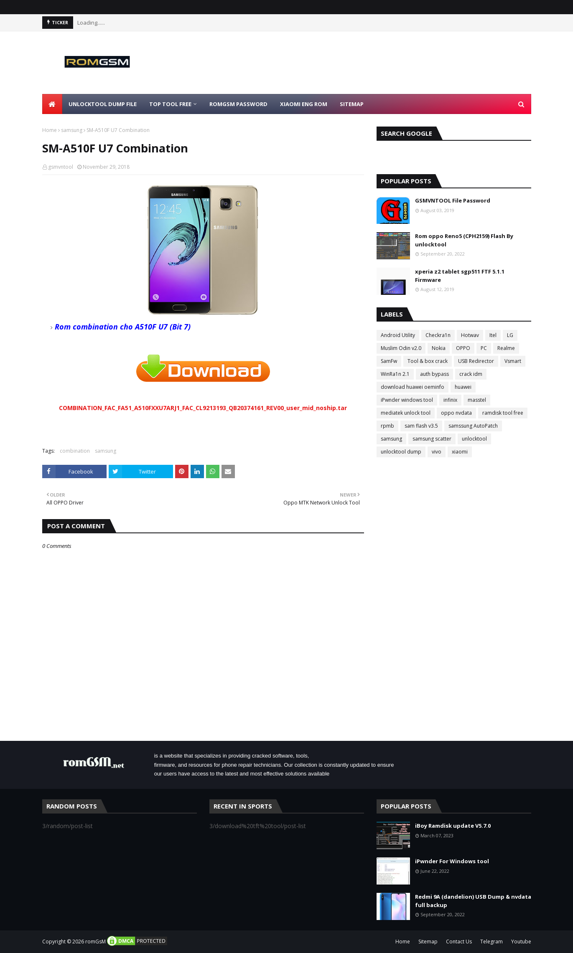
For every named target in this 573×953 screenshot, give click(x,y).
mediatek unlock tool (405, 412)
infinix (450, 399)
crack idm (470, 374)
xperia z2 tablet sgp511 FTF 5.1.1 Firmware (459, 276)
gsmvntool (60, 166)
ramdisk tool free (502, 412)
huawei (463, 386)
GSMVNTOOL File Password (452, 200)
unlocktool (474, 438)
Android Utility (398, 335)
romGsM (95, 941)
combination (75, 450)
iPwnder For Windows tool (452, 861)
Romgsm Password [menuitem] (238, 104)
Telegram (491, 941)
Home (49, 130)
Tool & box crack (427, 361)
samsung (71, 130)
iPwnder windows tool (407, 399)
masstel (477, 399)
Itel (493, 335)
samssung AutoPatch (473, 425)
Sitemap (428, 941)
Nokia (439, 348)
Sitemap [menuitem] (352, 104)
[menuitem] (52, 104)
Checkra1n (438, 335)
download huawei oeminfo (412, 386)
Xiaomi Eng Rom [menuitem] (303, 104)
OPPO (463, 348)
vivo (436, 451)
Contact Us (459, 941)
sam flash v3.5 (421, 425)
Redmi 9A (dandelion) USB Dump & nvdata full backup (473, 901)
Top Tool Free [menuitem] (170, 104)
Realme (506, 348)
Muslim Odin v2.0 (401, 348)
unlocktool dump (401, 451)
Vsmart (512, 361)
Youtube (521, 941)
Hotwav (470, 335)
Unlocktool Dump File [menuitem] (103, 104)
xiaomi (460, 451)
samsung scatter (432, 438)
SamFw (389, 361)
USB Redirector (476, 361)
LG (510, 335)
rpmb (387, 425)
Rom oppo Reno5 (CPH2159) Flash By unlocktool (464, 240)
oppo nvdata (456, 412)
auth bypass (434, 374)
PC (484, 348)
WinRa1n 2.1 (395, 374)
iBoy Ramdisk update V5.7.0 (453, 825)
